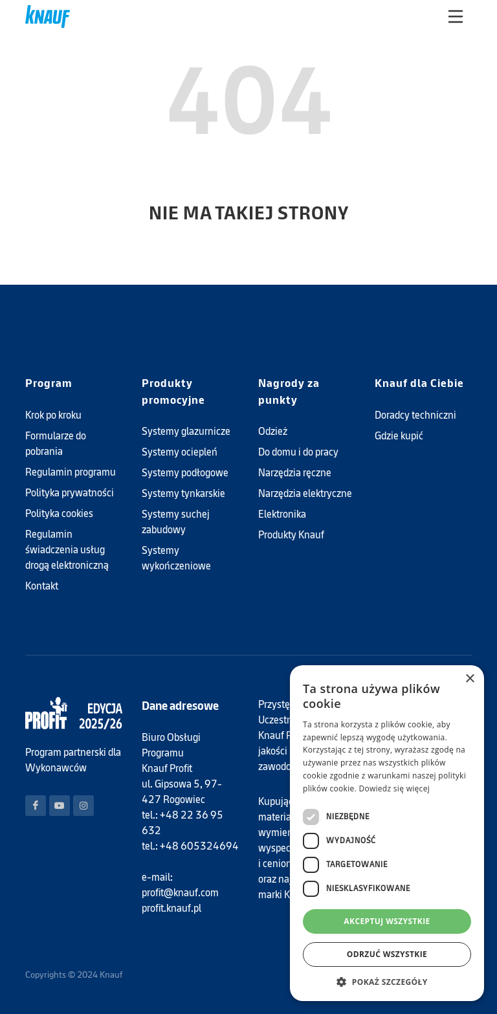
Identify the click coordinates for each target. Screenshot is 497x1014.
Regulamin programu (70, 472)
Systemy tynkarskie (183, 493)
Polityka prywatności (69, 493)
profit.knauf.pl (171, 908)
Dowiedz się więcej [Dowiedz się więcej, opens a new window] (394, 788)
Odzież (272, 431)
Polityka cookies (59, 513)
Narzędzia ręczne (294, 472)
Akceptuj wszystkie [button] (387, 921)
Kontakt (41, 586)
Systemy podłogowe (185, 472)
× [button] (469, 679)
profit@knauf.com (180, 892)
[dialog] (387, 833)
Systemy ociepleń (179, 452)
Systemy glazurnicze (186, 431)
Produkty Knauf (291, 535)
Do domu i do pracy (298, 452)
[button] (387, 981)
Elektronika (282, 514)
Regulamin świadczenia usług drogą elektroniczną (67, 549)
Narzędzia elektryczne (305, 493)
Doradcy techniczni (415, 415)
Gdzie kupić (399, 436)
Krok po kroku (53, 415)
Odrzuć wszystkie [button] (387, 954)
